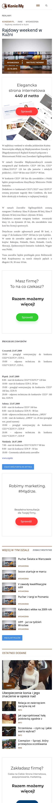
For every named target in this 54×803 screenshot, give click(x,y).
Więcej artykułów (12, 638)
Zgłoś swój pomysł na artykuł (18, 467)
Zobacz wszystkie (42, 550)
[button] (46, 4)
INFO (9, 685)
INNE (20, 748)
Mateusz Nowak (35, 62)
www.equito (7, 458)
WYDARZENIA (13, 62)
